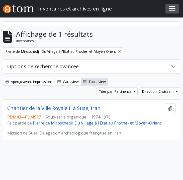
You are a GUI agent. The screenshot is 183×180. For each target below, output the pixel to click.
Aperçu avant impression (28, 81)
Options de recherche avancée (43, 66)
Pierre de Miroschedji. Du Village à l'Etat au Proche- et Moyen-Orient (97, 123)
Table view (94, 81)
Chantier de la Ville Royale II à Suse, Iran (54, 108)
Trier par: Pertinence (116, 91)
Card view (68, 81)
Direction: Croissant (158, 91)
